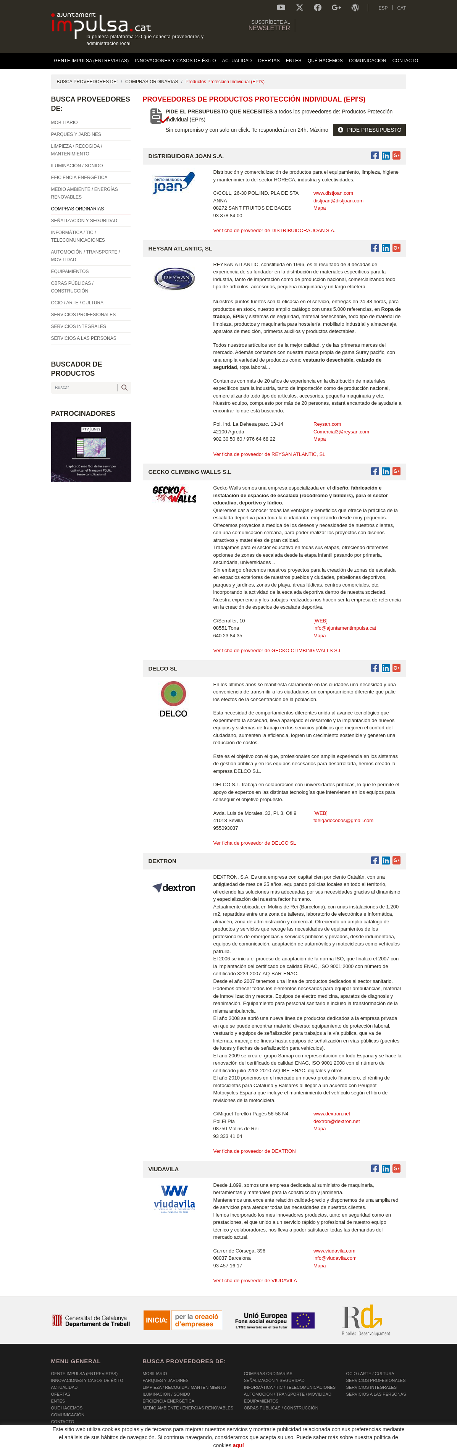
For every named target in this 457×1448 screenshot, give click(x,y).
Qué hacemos (67, 1408)
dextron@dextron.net (336, 1121)
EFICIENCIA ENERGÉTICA (169, 1401)
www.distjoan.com (333, 193)
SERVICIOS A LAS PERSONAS (376, 1394)
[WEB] (320, 621)
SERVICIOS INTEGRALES (371, 1387)
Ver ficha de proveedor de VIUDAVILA (255, 1280)
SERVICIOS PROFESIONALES (376, 1380)
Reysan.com (327, 424)
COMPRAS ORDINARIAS (151, 81)
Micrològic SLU (361, 1443)
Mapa (319, 208)
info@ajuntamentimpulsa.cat (344, 628)
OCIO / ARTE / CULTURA (370, 1373)
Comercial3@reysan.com (341, 432)
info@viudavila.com (335, 1258)
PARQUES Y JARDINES (166, 1380)
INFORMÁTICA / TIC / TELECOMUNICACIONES (290, 1387)
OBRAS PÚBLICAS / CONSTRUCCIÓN (281, 1408)
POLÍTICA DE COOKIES (74, 1442)
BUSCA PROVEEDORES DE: (87, 81)
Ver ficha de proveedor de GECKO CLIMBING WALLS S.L (277, 650)
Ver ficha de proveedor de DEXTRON (254, 1151)
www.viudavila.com (334, 1251)
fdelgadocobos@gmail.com (343, 820)
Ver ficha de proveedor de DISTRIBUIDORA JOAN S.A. (274, 230)
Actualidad (64, 1387)
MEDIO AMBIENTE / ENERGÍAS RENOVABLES (188, 1408)
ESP (383, 8)
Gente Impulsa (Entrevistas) (84, 1373)
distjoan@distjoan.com (338, 201)
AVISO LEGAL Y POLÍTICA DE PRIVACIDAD (149, 1442)
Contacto (62, 1421)
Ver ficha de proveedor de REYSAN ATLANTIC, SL (269, 454)
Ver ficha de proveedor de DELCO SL (254, 843)
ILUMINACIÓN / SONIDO (167, 1394)
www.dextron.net (331, 1114)
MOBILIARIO (155, 1373)
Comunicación (67, 1414)
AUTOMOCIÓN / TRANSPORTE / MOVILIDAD (287, 1394)
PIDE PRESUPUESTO (369, 130)
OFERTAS (61, 1394)
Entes (58, 1401)
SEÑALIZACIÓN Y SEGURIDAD (274, 1380)
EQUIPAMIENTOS (261, 1401)
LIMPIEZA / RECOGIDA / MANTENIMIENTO (184, 1387)
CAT (401, 8)
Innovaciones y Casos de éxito (87, 1380)
